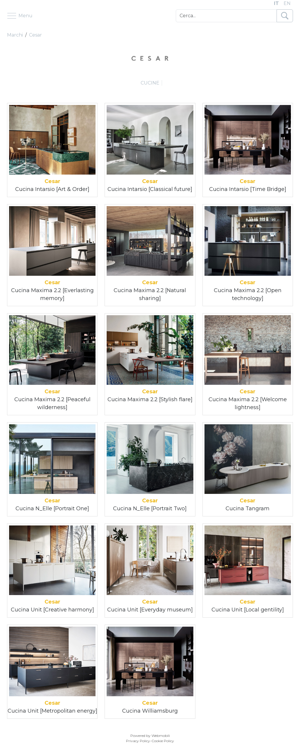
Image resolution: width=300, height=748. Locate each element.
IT (276, 3)
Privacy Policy (138, 741)
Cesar (35, 35)
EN (287, 3)
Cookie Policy (162, 741)
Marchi (15, 35)
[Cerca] (226, 15)
